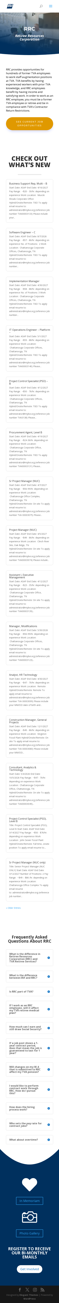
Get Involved (29, 1269)
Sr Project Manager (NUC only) (27, 862)
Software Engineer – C (22, 232)
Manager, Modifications (23, 626)
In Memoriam (30, 1201)
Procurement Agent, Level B (25, 432)
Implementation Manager (24, 281)
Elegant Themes (29, 1294)
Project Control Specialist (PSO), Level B (27, 820)
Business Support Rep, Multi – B (28, 183)
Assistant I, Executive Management (21, 576)
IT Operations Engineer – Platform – (29, 331)
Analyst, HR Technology (23, 675)
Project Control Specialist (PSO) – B (28, 382)
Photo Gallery (30, 1233)
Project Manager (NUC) (23, 530)
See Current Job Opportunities (29, 123)
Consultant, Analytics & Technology (22, 769)
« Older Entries (13, 907)
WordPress (29, 1298)
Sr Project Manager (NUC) (24, 481)
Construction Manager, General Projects (28, 721)
